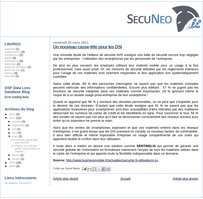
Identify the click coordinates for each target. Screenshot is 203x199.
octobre (17, 121)
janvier (16, 158)
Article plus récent (65, 178)
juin (14, 128)
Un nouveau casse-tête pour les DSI (87, 46)
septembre (19, 125)
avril (15, 132)
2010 (12, 162)
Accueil (125, 178)
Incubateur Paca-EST (18, 182)
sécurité (10, 76)
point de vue (12, 70)
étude (8, 57)
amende (10, 48)
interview (10, 63)
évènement (12, 60)
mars (15, 136)
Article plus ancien (185, 178)
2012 (12, 114)
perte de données (16, 67)
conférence (12, 54)
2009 (12, 166)
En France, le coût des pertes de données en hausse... (25, 149)
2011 (12, 117)
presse (9, 73)
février (16, 155)
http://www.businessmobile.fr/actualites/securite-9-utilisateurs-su (112, 160)
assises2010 (12, 51)
